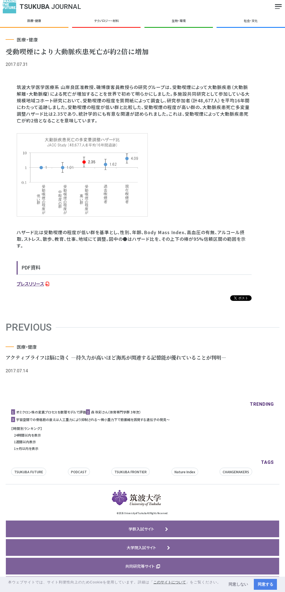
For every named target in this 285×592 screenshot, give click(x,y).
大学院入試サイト (141, 547)
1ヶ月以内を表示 (26, 448)
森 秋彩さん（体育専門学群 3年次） (116, 412)
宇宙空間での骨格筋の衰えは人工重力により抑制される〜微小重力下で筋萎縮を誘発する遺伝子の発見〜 (93, 419)
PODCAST (79, 471)
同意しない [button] (238, 584)
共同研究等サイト (140, 566)
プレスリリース (30, 283)
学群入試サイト (141, 529)
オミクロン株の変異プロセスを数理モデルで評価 (51, 412)
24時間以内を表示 (27, 435)
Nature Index (185, 471)
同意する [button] (265, 584)
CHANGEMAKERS (236, 471)
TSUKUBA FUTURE (28, 471)
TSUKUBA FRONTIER (130, 471)
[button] (8, 587)
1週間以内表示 (25, 441)
